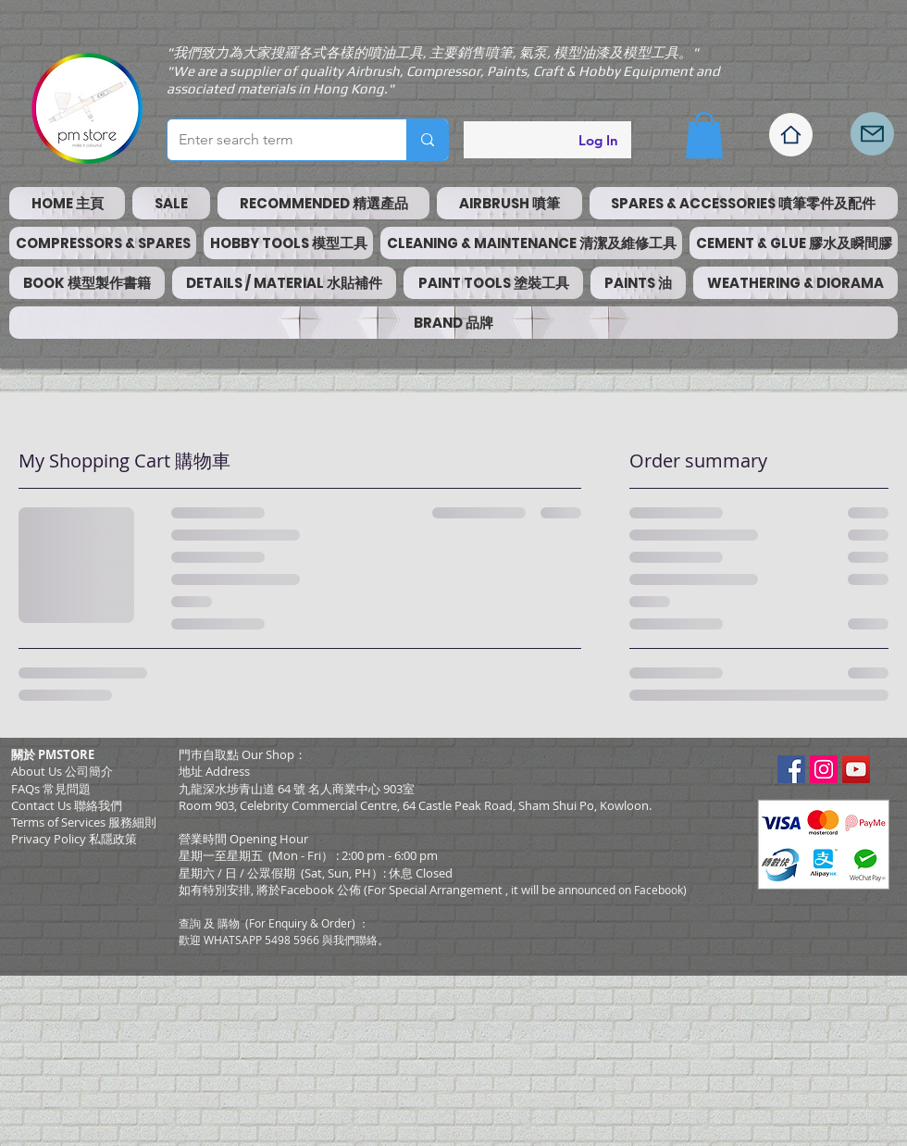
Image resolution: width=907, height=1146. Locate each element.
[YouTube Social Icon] (856, 769)
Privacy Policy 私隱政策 (74, 838)
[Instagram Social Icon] (824, 769)
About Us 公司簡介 (62, 771)
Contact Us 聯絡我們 (66, 805)
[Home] (791, 134)
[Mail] (872, 134)
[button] (704, 135)
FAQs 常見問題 (51, 788)
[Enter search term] (273, 139)
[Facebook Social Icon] (791, 769)
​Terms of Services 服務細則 (83, 822)
